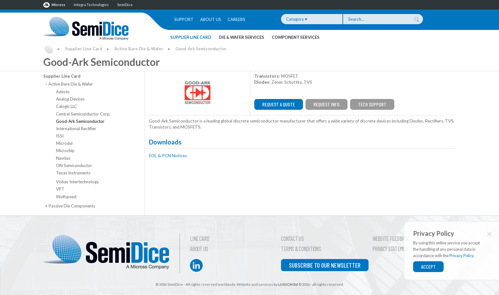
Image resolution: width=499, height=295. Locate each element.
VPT (60, 189)
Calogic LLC (66, 106)
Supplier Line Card (190, 37)
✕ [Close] (489, 233)
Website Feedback (390, 238)
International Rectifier (76, 128)
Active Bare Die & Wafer (138, 48)
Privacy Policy (461, 255)
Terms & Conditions (301, 248)
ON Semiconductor (74, 165)
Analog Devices (70, 99)
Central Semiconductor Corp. (83, 113)
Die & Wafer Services (241, 37)
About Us (210, 19)
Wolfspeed (66, 196)
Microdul (64, 143)
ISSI (60, 135)
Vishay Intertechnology (77, 181)
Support (183, 19)
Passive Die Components (70, 205)
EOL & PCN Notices (168, 155)
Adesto (63, 91)
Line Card (199, 238)
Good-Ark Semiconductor (201, 48)
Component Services (296, 37)
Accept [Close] (428, 266)
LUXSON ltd (288, 284)
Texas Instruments (73, 172)
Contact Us (292, 238)
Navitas (63, 158)
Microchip (65, 150)
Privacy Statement (391, 248)
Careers (236, 19)
